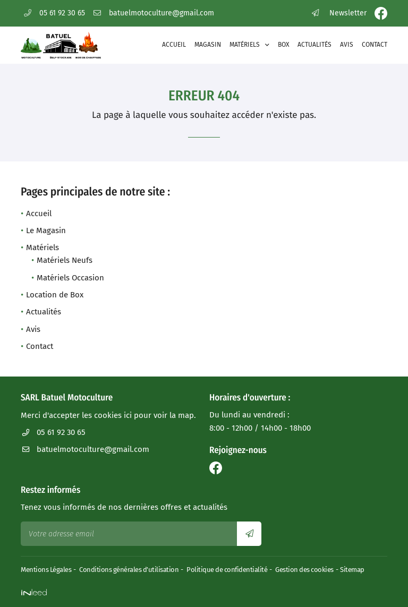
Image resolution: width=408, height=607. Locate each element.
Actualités (315, 44)
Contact (374, 44)
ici (128, 415)
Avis (346, 44)
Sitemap (352, 570)
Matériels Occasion (70, 278)
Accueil (174, 44)
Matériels (245, 44)
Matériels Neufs (64, 260)
